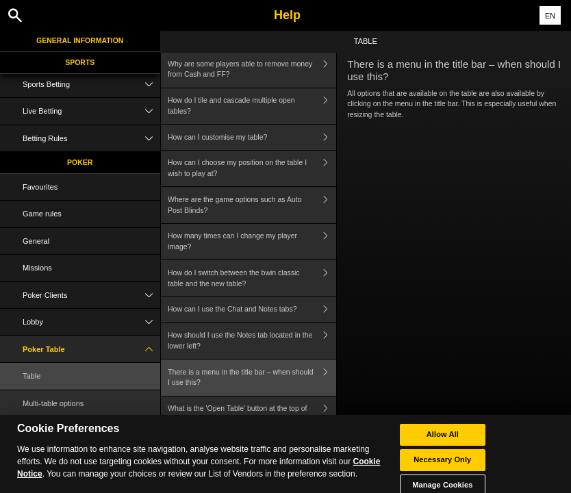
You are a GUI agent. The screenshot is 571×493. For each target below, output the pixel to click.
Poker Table (91, 349)
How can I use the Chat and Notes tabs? (252, 310)
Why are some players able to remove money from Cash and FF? (252, 69)
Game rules (42, 214)
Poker (79, 162)
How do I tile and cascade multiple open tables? (252, 106)
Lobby (91, 322)
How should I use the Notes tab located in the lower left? (252, 341)
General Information (79, 40)
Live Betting (91, 111)
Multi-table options (53, 403)
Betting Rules (91, 138)
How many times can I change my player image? (252, 242)
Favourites (40, 187)
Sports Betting (91, 84)
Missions (37, 268)
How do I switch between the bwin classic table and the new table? (252, 278)
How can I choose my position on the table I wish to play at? (252, 169)
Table (31, 376)
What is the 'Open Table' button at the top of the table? (252, 414)
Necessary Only (442, 466)
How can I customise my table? (252, 137)
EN (550, 16)
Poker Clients (91, 295)
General (36, 241)
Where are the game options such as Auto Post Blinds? (252, 205)
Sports (79, 62)
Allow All (443, 441)
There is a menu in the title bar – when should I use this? (252, 377)
